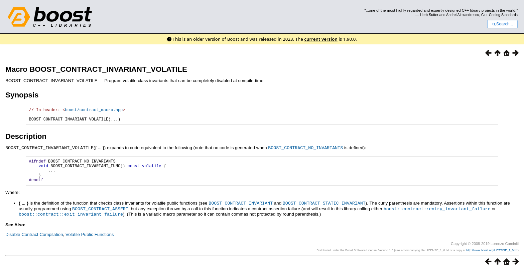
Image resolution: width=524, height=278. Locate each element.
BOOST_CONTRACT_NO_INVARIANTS (305, 151)
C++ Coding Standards (499, 15)
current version (321, 39)
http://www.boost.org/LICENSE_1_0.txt (492, 257)
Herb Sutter (429, 15)
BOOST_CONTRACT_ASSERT (100, 216)
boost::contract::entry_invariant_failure (437, 216)
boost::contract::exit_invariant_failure (71, 221)
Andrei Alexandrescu (462, 15)
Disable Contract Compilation (34, 241)
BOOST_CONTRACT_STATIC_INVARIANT (324, 211)
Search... (502, 24)
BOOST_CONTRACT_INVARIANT (241, 211)
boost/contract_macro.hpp (94, 110)
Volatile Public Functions (90, 241)
